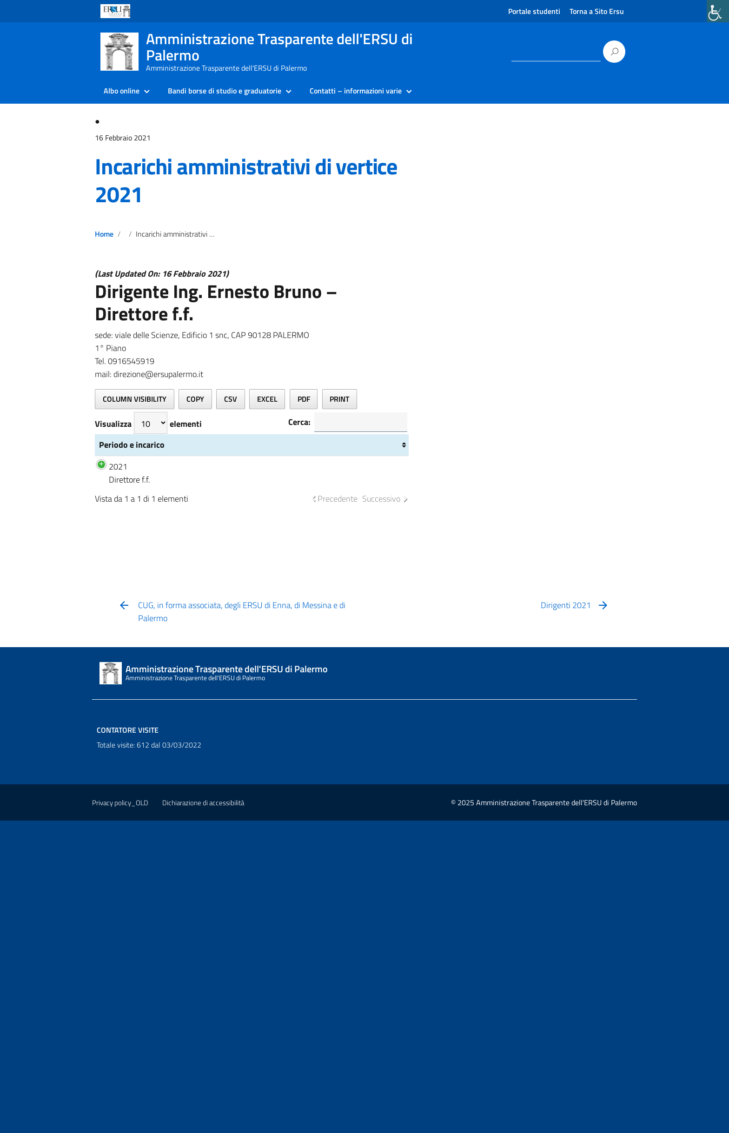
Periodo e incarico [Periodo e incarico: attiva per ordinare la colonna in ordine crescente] (116, 594)
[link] (718, 11)
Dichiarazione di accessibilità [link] (203, 1115)
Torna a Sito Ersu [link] (597, 11)
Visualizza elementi (148, 422)
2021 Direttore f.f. (124, 779)
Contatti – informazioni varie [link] (356, 90)
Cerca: (344, 422)
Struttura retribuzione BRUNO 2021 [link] (309, 779)
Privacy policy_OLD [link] (120, 1115)
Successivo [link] (381, 811)
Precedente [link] (338, 811)
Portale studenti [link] (534, 11)
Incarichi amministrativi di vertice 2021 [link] (246, 180)
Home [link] (104, 233)
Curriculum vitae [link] (244, 772)
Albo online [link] (121, 90)
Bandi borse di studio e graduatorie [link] (224, 90)
